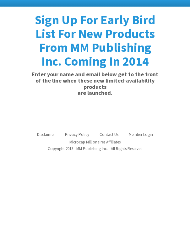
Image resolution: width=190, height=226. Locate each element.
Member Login (141, 134)
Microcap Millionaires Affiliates (95, 142)
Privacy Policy (77, 134)
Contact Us (109, 134)
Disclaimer (46, 134)
